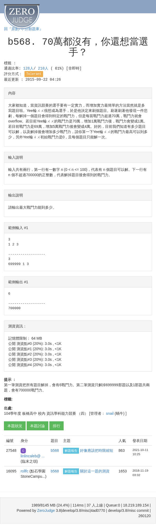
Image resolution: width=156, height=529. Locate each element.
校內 (41, 413)
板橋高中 (29, 413)
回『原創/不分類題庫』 (23, 29)
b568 (55, 450)
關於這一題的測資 (95, 471)
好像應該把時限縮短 (96, 450)
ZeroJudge (46, 510)
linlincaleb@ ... (33, 456)
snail (110, 413)
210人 (44, 68)
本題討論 (37, 426)
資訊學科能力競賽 (61, 413)
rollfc (25, 471)
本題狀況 (14, 426)
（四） (82, 413)
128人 (28, 68)
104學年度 (12, 413)
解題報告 (71, 451)
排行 (56, 426)
